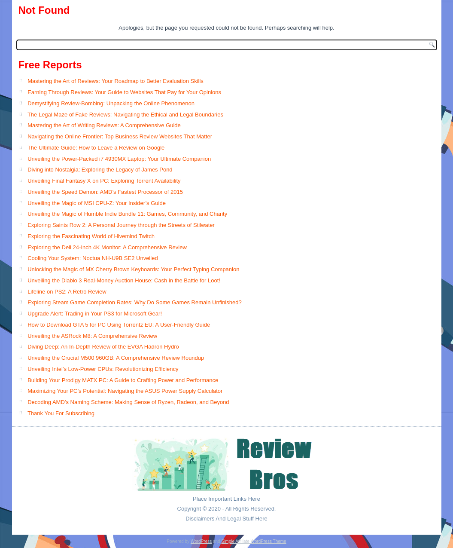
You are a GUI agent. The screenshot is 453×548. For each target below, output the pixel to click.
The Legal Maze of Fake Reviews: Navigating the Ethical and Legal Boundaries (125, 114)
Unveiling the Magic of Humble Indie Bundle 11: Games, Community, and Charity (127, 214)
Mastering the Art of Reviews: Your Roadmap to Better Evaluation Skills (115, 81)
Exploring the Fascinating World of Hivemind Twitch (91, 236)
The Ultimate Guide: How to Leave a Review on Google (95, 147)
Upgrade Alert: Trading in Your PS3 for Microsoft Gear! (94, 313)
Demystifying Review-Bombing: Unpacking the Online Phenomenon (111, 103)
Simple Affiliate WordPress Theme (253, 541)
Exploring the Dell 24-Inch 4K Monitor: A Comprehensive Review (107, 247)
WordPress (201, 541)
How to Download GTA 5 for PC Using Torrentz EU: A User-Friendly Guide (118, 324)
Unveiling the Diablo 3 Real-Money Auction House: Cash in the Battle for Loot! (123, 280)
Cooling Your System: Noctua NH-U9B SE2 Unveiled (92, 258)
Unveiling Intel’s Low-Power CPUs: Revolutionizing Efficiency (102, 369)
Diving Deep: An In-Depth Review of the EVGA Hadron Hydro (103, 346)
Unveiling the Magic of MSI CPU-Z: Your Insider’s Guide (96, 203)
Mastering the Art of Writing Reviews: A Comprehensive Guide (104, 125)
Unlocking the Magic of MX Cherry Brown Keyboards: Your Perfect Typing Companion (133, 269)
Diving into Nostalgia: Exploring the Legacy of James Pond (99, 169)
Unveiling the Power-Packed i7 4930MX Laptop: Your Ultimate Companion (119, 159)
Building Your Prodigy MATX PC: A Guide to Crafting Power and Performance (122, 380)
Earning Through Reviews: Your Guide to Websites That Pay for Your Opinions (124, 92)
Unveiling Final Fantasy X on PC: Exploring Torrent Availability (103, 181)
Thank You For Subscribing (60, 413)
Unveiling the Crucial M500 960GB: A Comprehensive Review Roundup (115, 358)
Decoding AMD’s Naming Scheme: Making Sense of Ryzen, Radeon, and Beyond (128, 402)
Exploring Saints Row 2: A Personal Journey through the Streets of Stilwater (121, 225)
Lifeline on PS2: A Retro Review (66, 291)
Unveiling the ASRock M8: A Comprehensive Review (92, 336)
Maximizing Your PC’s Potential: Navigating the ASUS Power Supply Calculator (124, 391)
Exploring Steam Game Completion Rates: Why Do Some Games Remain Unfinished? (134, 302)
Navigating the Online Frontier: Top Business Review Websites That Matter (119, 136)
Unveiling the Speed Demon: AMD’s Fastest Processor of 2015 (105, 192)
